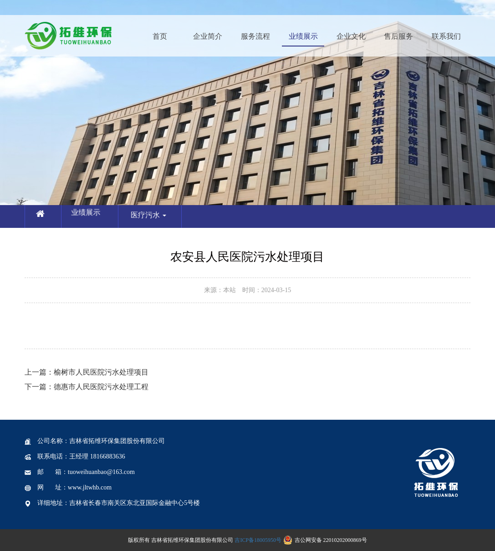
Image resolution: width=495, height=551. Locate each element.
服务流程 (255, 36)
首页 (160, 36)
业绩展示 (303, 36)
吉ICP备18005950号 (258, 540)
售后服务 (398, 36)
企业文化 (351, 36)
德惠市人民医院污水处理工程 (86, 387)
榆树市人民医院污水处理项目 (86, 372)
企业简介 (207, 36)
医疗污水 (152, 219)
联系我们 (446, 36)
